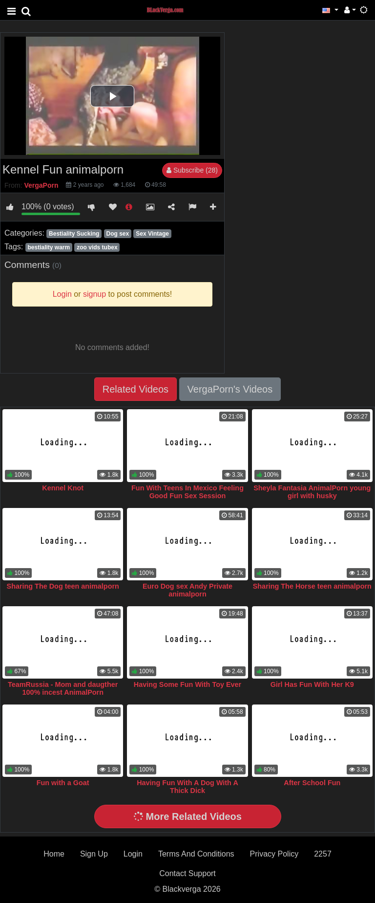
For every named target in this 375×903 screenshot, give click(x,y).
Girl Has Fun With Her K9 (312, 684)
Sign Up (94, 854)
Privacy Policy (274, 854)
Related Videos (135, 389)
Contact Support (187, 873)
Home (53, 854)
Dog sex (117, 233)
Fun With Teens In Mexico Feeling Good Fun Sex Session (187, 492)
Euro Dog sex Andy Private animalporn (187, 590)
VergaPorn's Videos (230, 389)
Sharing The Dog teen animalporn (63, 586)
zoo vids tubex (97, 247)
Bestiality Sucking (74, 233)
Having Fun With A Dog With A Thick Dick (187, 786)
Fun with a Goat (63, 783)
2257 (323, 854)
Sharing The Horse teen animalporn (312, 586)
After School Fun (312, 783)
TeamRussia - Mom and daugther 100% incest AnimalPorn (63, 688)
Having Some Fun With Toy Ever (187, 684)
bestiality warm (48, 247)
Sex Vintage (152, 233)
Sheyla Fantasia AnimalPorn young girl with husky (312, 492)
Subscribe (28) (192, 170)
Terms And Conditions (196, 854)
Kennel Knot (62, 488)
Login (133, 854)
